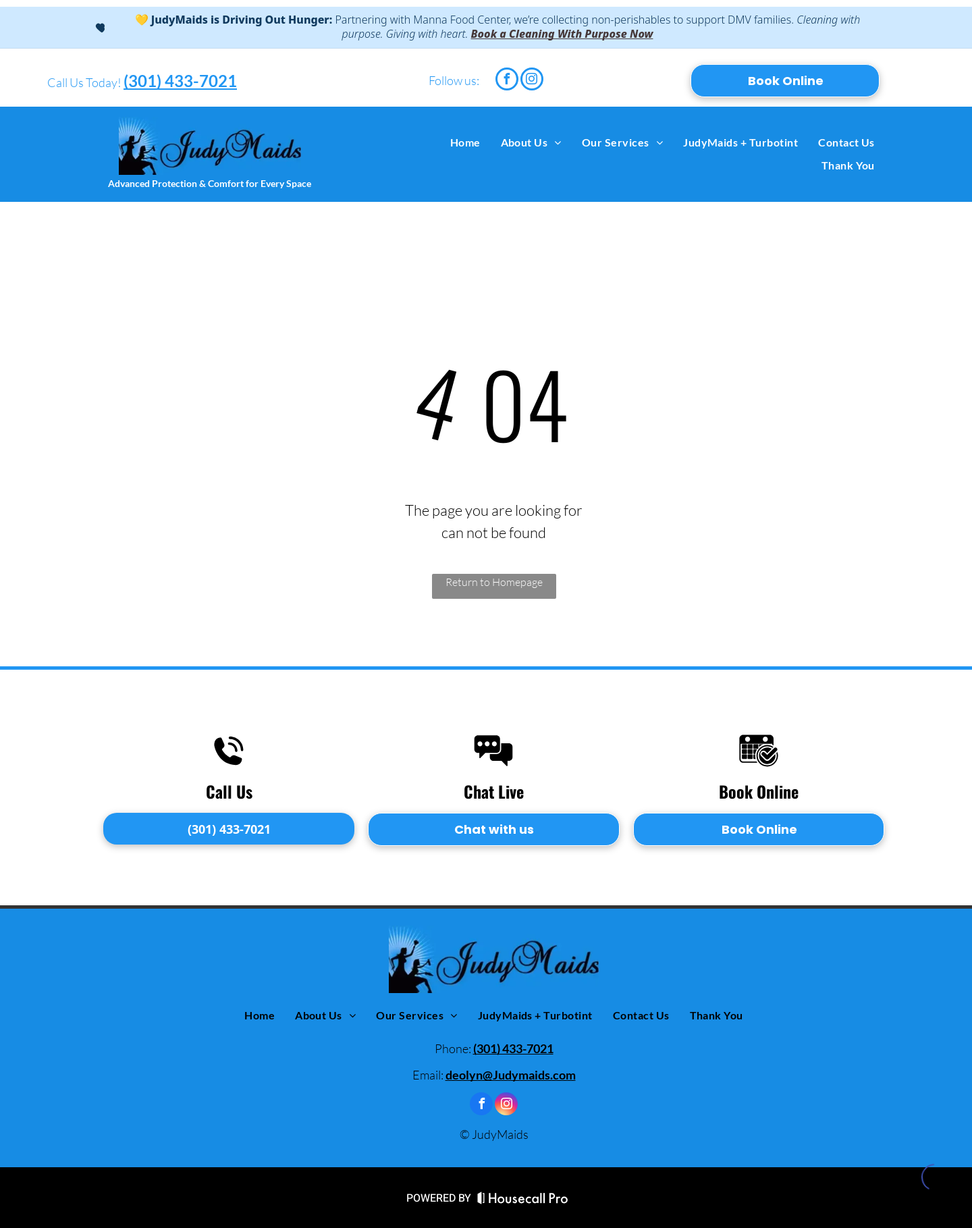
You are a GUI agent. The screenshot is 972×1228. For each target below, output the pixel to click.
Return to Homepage (494, 582)
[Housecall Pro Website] (522, 1201)
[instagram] (531, 81)
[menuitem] (465, 142)
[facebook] (506, 81)
